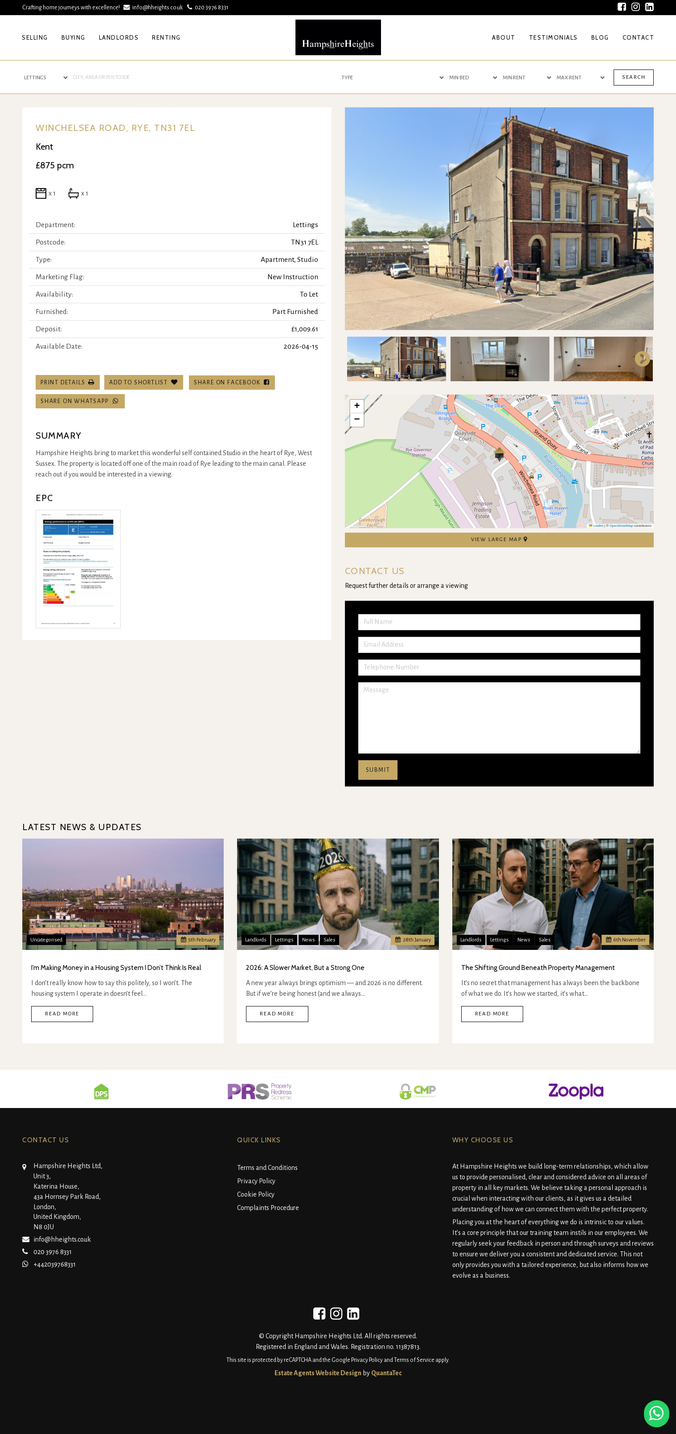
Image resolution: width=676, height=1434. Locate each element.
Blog (600, 37)
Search (634, 77)
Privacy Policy (256, 1181)
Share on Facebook (232, 382)
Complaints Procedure (268, 1207)
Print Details (63, 382)
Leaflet (596, 526)
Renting (166, 37)
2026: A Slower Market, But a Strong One (305, 968)
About (504, 37)
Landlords (119, 37)
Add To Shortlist (138, 382)
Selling (35, 37)
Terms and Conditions (267, 1167)
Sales (330, 940)
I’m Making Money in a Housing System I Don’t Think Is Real (116, 968)
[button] (499, 454)
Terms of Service (414, 1360)
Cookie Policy (255, 1194)
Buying (73, 37)
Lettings (284, 940)
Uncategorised (46, 940)
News (308, 940)
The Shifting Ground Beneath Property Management (538, 968)
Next (638, 358)
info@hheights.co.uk (154, 7)
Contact (639, 37)
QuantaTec (386, 1373)
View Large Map (499, 539)
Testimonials (553, 37)
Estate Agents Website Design (317, 1373)
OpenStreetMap (621, 526)
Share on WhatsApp (80, 401)
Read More (62, 1014)
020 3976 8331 (207, 7)
